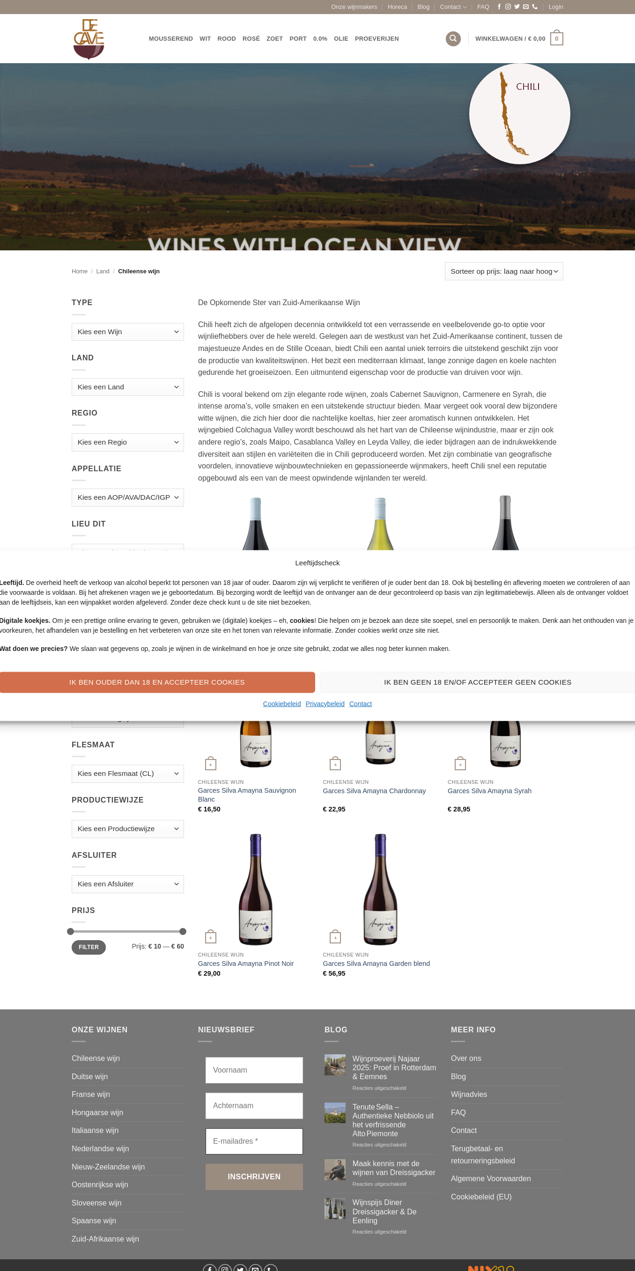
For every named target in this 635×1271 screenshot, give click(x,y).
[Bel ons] (535, 7)
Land (102, 271)
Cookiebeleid (282, 703)
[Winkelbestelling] (504, 271)
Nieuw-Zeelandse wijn (108, 1167)
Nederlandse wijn (100, 1149)
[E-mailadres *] (254, 1141)
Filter (89, 947)
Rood (227, 38)
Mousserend (171, 38)
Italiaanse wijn (95, 1130)
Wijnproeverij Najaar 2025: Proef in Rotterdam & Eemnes (394, 1068)
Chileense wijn (96, 1058)
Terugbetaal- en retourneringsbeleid (483, 1155)
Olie (341, 38)
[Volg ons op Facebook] (499, 7)
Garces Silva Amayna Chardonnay (374, 791)
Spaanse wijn (94, 1221)
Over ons (466, 1058)
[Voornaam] (254, 1070)
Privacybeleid (325, 703)
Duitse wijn (90, 1077)
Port (298, 38)
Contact (360, 703)
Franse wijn (91, 1094)
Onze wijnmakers (354, 6)
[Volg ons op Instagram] (508, 7)
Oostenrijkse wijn (100, 1185)
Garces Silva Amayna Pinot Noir (246, 963)
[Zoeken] (453, 39)
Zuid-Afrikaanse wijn (105, 1239)
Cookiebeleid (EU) (481, 1197)
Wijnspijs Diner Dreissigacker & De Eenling (385, 1211)
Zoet (274, 38)
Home (80, 271)
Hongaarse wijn (97, 1113)
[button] (556, 7)
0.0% (320, 38)
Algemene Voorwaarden (491, 1179)
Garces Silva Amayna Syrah (490, 791)
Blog (424, 6)
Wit (205, 38)
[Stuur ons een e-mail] (526, 7)
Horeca (397, 6)
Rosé (251, 38)
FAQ (483, 6)
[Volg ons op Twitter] (517, 7)
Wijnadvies (469, 1094)
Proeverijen (377, 38)
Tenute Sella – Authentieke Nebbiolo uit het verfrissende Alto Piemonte (393, 1120)
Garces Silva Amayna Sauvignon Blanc (247, 795)
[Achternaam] (254, 1106)
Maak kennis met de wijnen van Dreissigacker (394, 1168)
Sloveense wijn (97, 1203)
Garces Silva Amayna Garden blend (376, 963)
